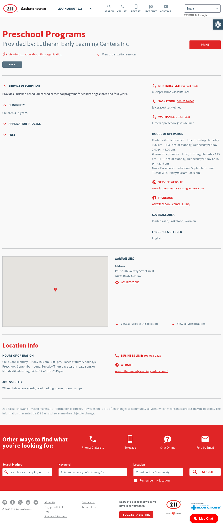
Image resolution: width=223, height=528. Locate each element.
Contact (165, 8)
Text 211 (136, 8)
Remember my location (155, 480)
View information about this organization (35, 54)
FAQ (46, 511)
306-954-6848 (185, 101)
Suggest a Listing (136, 515)
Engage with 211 (53, 507)
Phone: (93, 442)
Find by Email (205, 442)
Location (139, 465)
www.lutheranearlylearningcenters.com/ (141, 371)
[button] (218, 24)
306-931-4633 (189, 86)
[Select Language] (202, 8)
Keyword (64, 465)
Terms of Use (89, 507)
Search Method (12, 465)
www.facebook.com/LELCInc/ (171, 204)
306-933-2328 (181, 117)
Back (12, 64)
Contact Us (88, 502)
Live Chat (151, 8)
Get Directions (127, 282)
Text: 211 (130, 442)
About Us (49, 502)
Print (205, 45)
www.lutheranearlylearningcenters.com (178, 188)
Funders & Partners (55, 516)
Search (109, 8)
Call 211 (122, 8)
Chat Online (167, 442)
